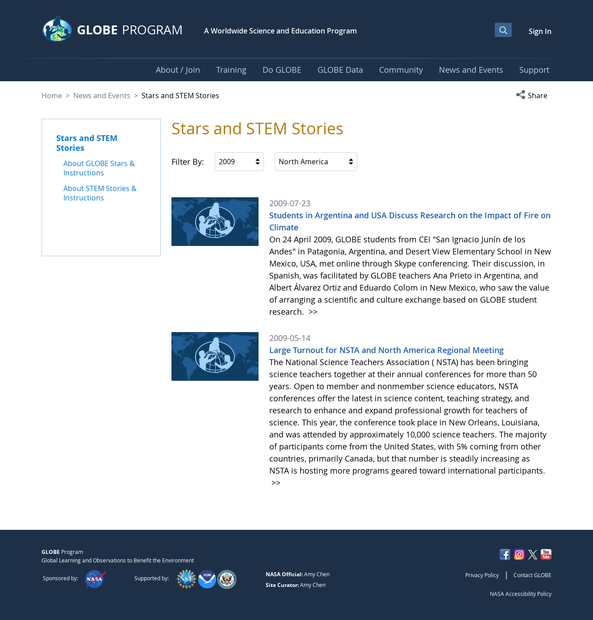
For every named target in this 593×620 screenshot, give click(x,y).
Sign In (540, 31)
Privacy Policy (482, 574)
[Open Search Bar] (503, 30)
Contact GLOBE (532, 574)
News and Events (101, 95)
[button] (533, 95)
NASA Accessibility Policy (520, 593)
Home (52, 95)
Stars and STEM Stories (86, 143)
